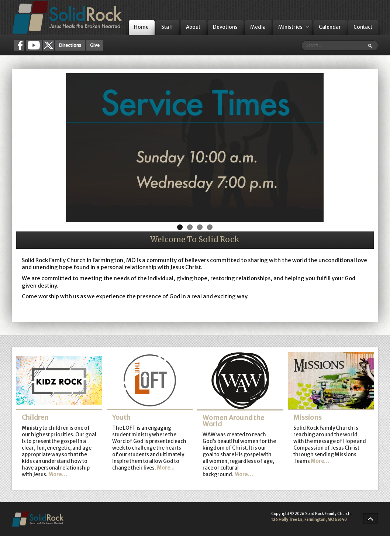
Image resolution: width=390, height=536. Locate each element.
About (193, 27)
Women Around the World (233, 421)
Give (95, 45)
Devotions (225, 27)
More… (57, 474)
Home (141, 27)
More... (166, 468)
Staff (167, 27)
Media (258, 27)
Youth (121, 417)
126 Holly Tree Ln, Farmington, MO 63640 (309, 519)
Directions (70, 45)
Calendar (330, 27)
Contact (362, 27)
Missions (307, 417)
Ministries (290, 27)
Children (35, 417)
